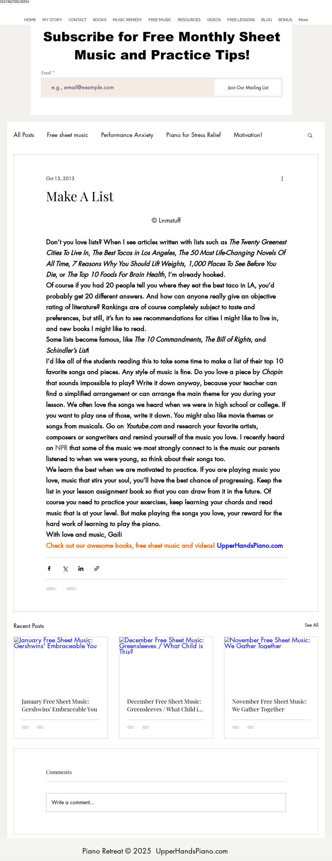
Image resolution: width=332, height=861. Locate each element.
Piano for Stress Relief (193, 135)
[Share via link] (97, 568)
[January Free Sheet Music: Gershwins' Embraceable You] (61, 663)
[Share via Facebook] (49, 568)
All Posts (24, 135)
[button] (310, 135)
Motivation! (248, 135)
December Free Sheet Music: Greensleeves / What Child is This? (164, 705)
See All (311, 625)
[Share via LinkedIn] (81, 568)
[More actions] (282, 178)
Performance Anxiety (127, 135)
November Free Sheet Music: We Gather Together (269, 705)
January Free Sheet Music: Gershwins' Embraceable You (59, 705)
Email (46, 73)
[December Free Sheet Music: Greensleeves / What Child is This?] (166, 663)
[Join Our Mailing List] (248, 87)
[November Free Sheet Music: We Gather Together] (271, 663)
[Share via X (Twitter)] (65, 568)
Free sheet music (67, 135)
